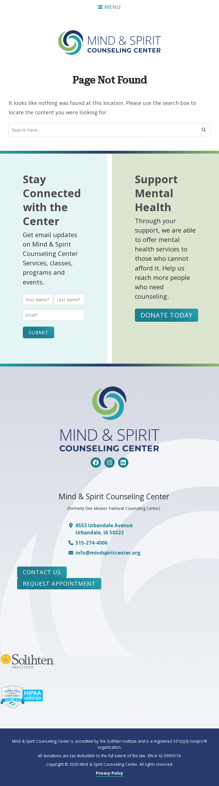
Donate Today (167, 315)
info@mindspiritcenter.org (108, 552)
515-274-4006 (92, 542)
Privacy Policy (109, 773)
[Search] (203, 130)
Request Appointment (59, 583)
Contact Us (42, 572)
